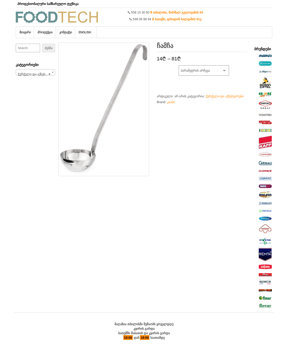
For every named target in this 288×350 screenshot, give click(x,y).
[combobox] (35, 72)
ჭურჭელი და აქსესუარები (224, 96)
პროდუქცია (44, 32)
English (85, 32)
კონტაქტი (65, 32)
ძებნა (49, 48)
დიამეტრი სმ (166, 67)
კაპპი (171, 102)
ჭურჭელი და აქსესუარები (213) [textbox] (36, 74)
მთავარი (25, 32)
